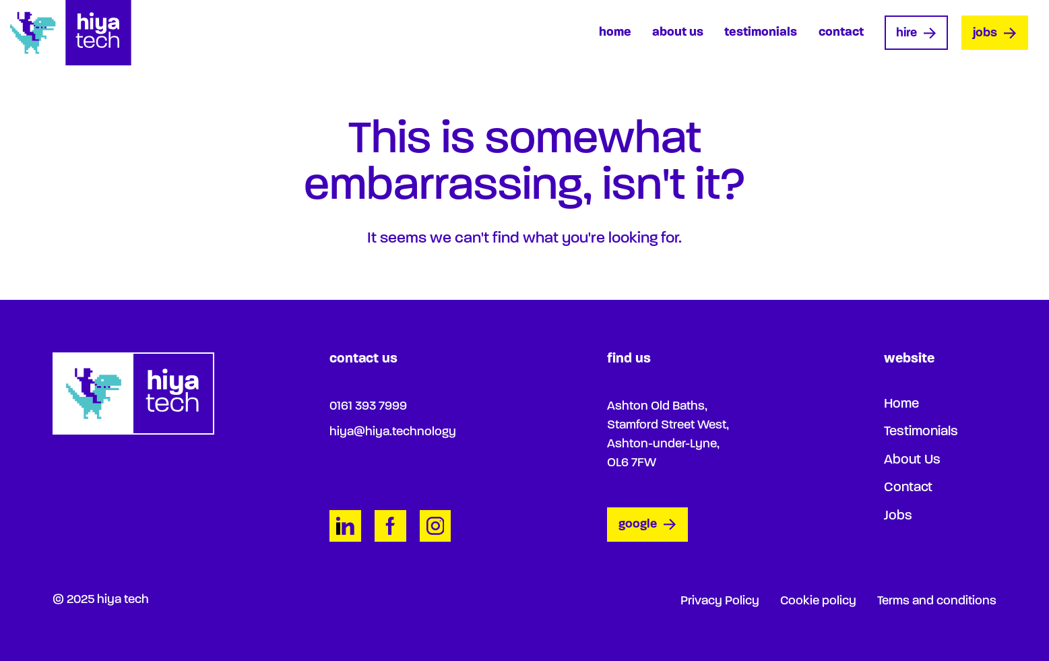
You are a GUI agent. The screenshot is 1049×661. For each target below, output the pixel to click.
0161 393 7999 (368, 406)
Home (615, 32)
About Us (677, 32)
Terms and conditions (936, 601)
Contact (841, 32)
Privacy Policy (719, 601)
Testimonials (760, 32)
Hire (916, 33)
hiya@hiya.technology (392, 432)
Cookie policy (818, 601)
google (647, 525)
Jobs (994, 33)
